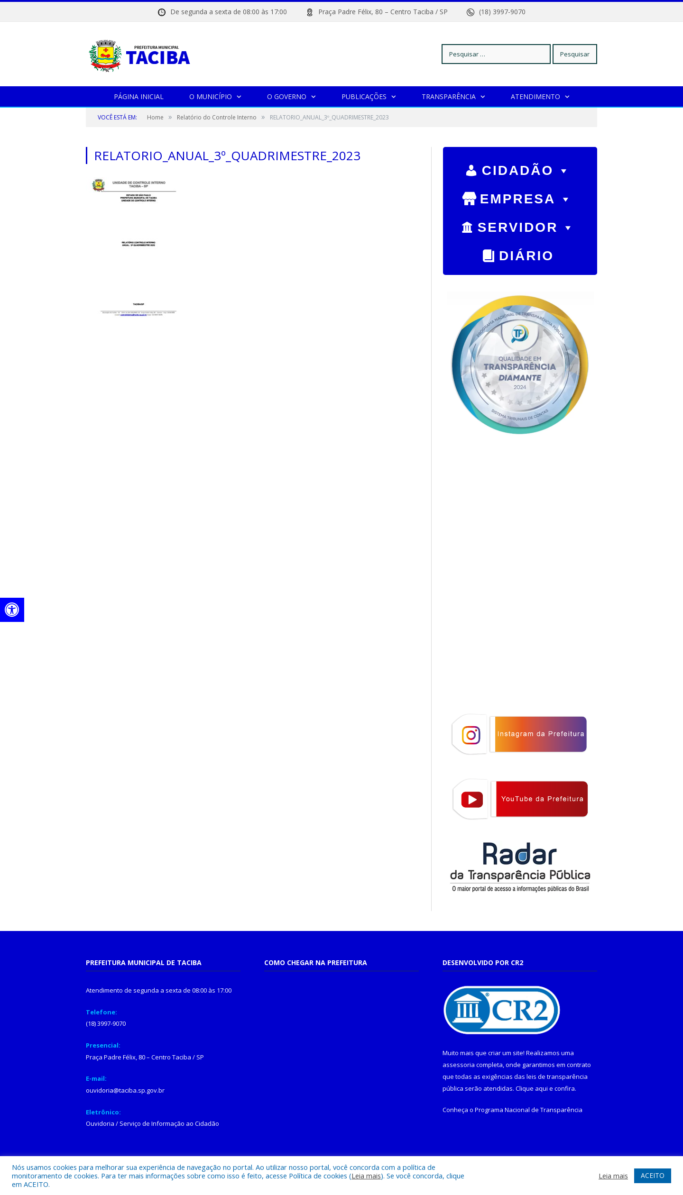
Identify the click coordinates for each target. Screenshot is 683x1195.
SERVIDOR (527, 225)
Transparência (449, 95)
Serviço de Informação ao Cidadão (169, 1123)
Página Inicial (139, 95)
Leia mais (366, 1175)
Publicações (364, 95)
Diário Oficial (520, 256)
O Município (210, 95)
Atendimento (535, 95)
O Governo (286, 95)
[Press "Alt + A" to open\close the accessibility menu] (12, 610)
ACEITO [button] (653, 1175)
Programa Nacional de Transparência (528, 1109)
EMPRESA (526, 196)
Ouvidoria (100, 1123)
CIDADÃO (527, 168)
